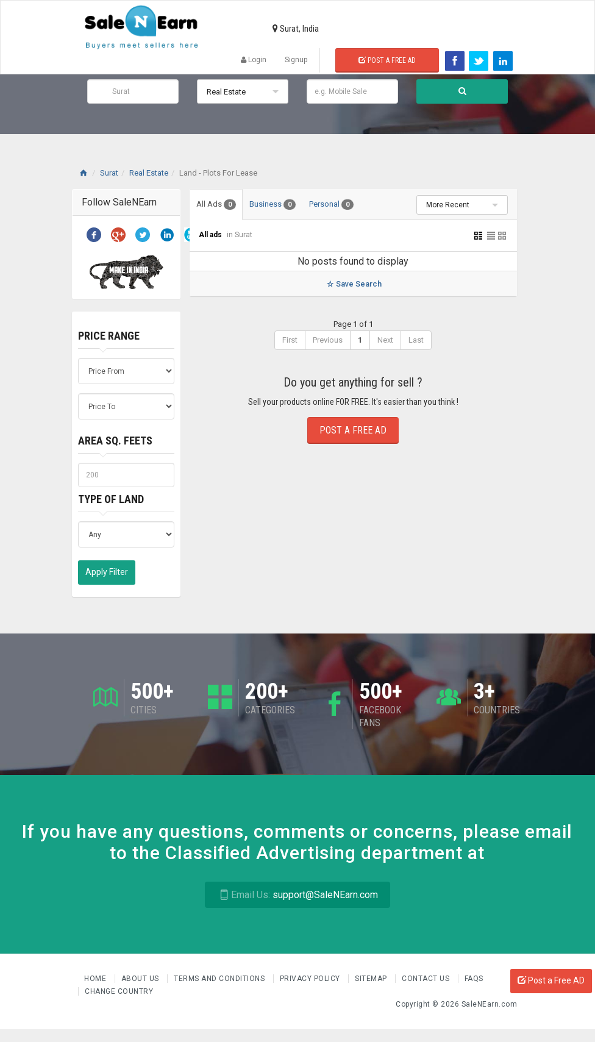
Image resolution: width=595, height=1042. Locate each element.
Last (416, 339)
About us (141, 978)
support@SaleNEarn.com (297, 895)
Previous (328, 339)
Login (253, 59)
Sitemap (372, 978)
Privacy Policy (311, 978)
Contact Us (427, 978)
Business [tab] (272, 204)
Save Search (353, 283)
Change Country (119, 991)
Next (385, 339)
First (290, 339)
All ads (211, 234)
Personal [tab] (331, 204)
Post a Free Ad (387, 60)
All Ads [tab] (216, 204)
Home (96, 978)
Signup (296, 59)
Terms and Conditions (220, 978)
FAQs (474, 978)
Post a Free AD (551, 980)
